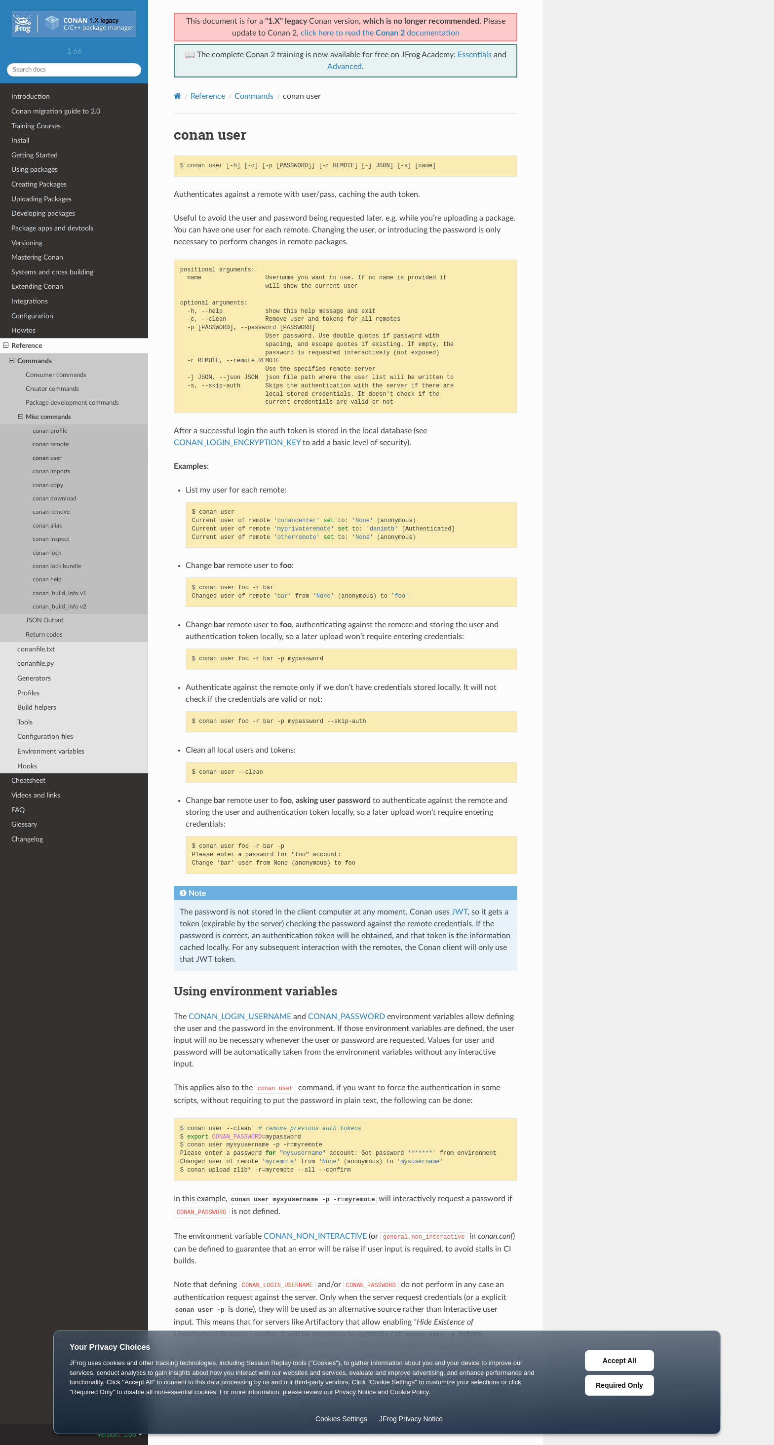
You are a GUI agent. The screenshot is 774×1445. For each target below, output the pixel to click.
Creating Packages (39, 184)
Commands (30, 361)
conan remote (51, 444)
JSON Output (45, 620)
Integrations (29, 301)
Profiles (28, 693)
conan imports (51, 471)
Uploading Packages (41, 199)
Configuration (32, 316)
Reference (22, 346)
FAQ (18, 810)
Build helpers (36, 707)
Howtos (23, 330)
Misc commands (45, 417)
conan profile (50, 431)
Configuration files (45, 736)
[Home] (177, 96)
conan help (47, 579)
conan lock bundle (57, 566)
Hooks (27, 766)
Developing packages (43, 213)
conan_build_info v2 (59, 606)
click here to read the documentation (380, 33)
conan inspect (51, 539)
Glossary (24, 824)
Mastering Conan (37, 257)
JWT (459, 912)
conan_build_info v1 (59, 593)
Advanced (344, 67)
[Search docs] (74, 70)
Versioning (26, 243)
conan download (55, 498)
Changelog (27, 839)
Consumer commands (56, 375)
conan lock (47, 553)
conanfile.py (35, 663)
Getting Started (34, 155)
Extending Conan (37, 286)
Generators (34, 678)
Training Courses (36, 126)
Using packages (34, 169)
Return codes (44, 635)
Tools (25, 722)
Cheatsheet (28, 780)
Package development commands (72, 403)
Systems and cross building (52, 272)
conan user (47, 458)
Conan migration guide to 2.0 (55, 111)
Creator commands (52, 389)
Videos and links (35, 795)
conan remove (51, 512)
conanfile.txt (36, 649)
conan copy (48, 485)
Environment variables (50, 751)
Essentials (475, 55)
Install (20, 140)
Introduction (30, 96)
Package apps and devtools (52, 228)
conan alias (47, 526)
